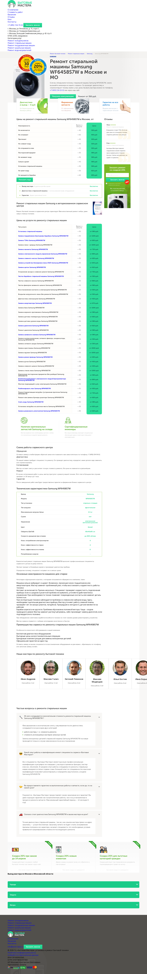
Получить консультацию (63, 96)
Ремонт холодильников (18, 40)
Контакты (12, 22)
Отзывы (11, 17)
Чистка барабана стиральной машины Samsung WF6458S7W (41, 276)
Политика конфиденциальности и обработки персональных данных (23, 953)
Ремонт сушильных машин (19, 48)
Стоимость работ (15, 12)
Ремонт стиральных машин (19, 43)
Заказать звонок (33, 25)
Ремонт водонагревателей (19, 50)
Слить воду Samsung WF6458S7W (30, 402)
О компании (13, 10)
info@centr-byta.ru (15, 947)
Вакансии (12, 14)
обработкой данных (114, 185)
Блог (10, 19)
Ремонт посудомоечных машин (21, 45)
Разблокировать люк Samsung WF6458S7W (34, 388)
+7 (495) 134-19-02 (57, 90)
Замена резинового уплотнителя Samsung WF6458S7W (39, 411)
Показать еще (25, 180)
